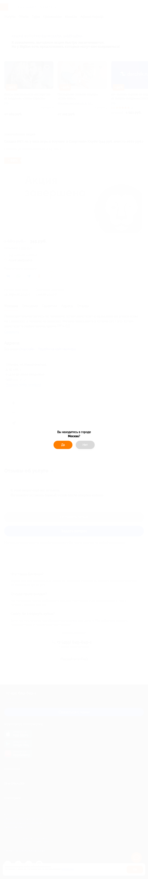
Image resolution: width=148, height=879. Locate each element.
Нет (85, 445)
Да (63, 445)
